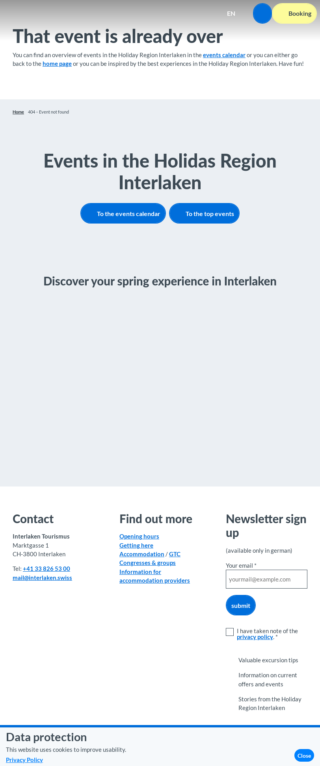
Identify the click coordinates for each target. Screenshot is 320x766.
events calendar (224, 54)
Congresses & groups (147, 562)
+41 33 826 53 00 (46, 568)
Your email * (241, 565)
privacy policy (255, 636)
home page (57, 63)
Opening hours (139, 536)
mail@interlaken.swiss (42, 577)
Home (18, 111)
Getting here (136, 544)
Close (304, 755)
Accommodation (141, 553)
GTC (174, 553)
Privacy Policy (24, 759)
